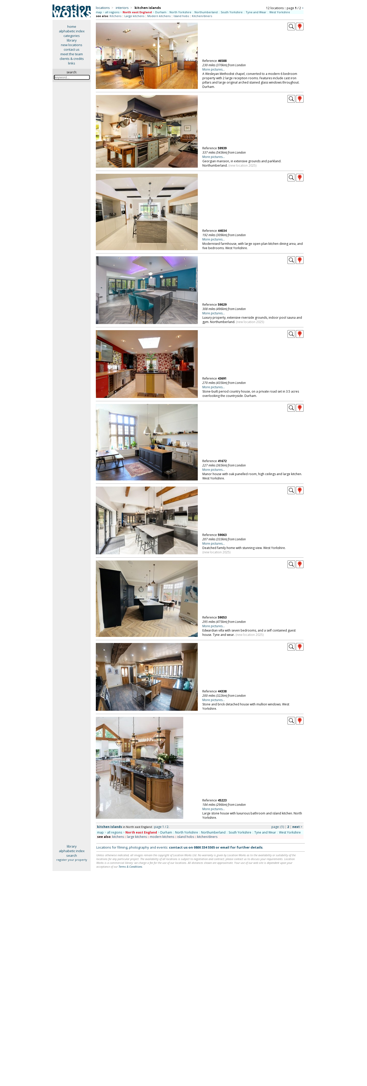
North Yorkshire (180, 12)
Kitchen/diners (202, 16)
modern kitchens (162, 837)
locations (103, 7)
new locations (71, 45)
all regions (112, 12)
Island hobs (181, 16)
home (71, 26)
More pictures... (213, 69)
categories (71, 35)
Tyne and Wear (256, 12)
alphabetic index (72, 31)
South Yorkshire (232, 12)
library (72, 40)
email (224, 847)
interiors (122, 7)
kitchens (118, 837)
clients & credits (72, 58)
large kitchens (137, 837)
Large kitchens (134, 16)
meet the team (71, 54)
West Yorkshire (279, 12)
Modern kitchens (159, 16)
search (71, 855)
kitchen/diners (207, 837)
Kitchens (115, 16)
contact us (72, 49)
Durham (160, 12)
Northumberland (206, 12)
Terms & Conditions (130, 866)
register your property (71, 860)
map (99, 12)
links (71, 63)
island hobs (185, 837)
